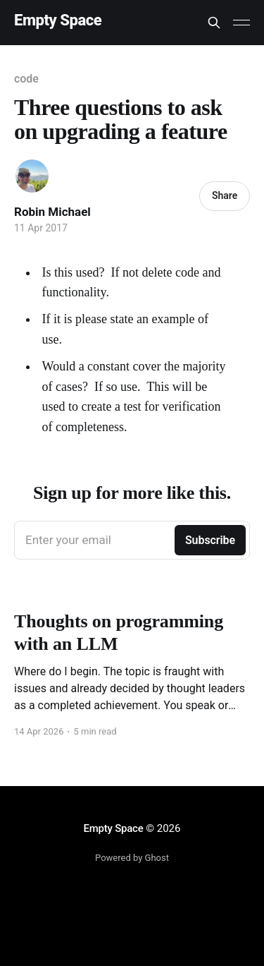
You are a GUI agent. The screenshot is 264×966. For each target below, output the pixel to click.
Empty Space (57, 20)
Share (224, 195)
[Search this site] (214, 22)
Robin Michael (52, 212)
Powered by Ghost (132, 857)
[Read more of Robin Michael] (32, 176)
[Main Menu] (241, 22)
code (26, 78)
